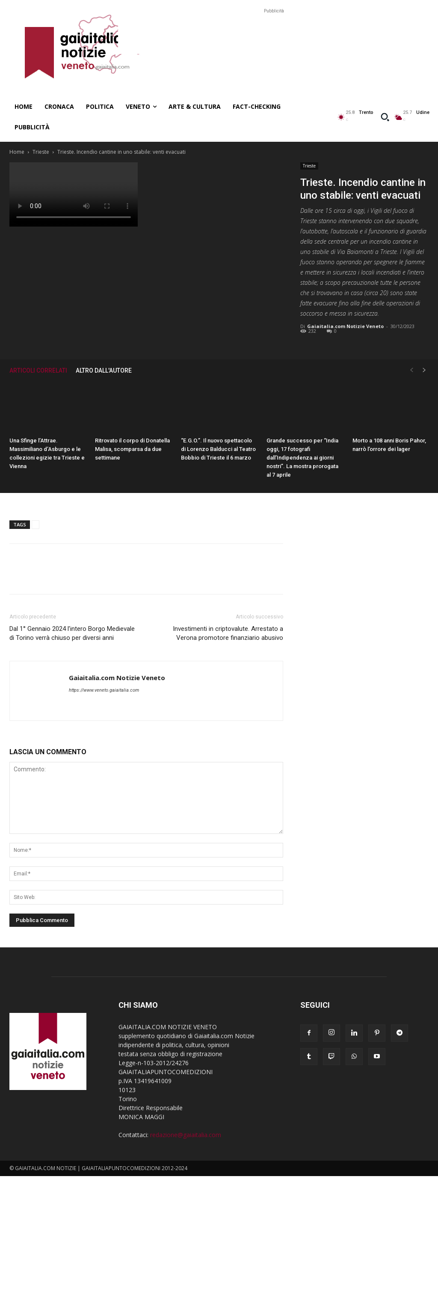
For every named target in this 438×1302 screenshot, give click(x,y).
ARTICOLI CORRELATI (38, 370)
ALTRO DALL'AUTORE (104, 370)
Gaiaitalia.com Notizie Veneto (345, 326)
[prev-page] (411, 370)
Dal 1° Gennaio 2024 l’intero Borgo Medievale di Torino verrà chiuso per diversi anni (72, 633)
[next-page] (424, 370)
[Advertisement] (273, 34)
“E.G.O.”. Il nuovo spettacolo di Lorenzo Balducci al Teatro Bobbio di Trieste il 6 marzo (218, 449)
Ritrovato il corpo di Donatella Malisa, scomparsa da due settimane (132, 449)
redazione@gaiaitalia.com (185, 1135)
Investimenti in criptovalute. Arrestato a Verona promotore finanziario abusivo (228, 633)
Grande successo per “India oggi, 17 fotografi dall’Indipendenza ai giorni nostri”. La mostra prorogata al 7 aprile (302, 457)
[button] (385, 117)
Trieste (41, 151)
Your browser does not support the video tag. (73, 194)
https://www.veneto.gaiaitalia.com (104, 690)
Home (16, 151)
